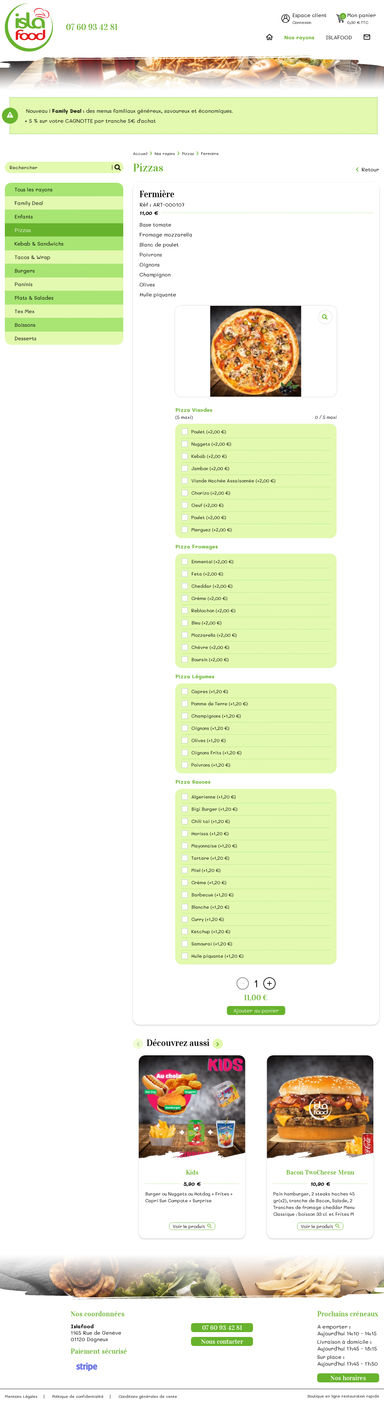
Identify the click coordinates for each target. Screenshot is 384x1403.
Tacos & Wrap (32, 257)
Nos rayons (299, 37)
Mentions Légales (21, 1396)
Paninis (24, 284)
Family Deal (29, 202)
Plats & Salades (34, 297)
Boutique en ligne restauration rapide (343, 1395)
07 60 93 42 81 (91, 27)
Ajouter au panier (256, 1010)
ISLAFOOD (339, 37)
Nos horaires (348, 1378)
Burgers (25, 270)
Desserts (25, 338)
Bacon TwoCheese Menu (320, 1172)
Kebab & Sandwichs (39, 243)
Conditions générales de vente (147, 1396)
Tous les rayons (34, 189)
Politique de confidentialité (78, 1396)
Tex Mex (25, 311)
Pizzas (23, 230)
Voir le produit (189, 1226)
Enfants (24, 216)
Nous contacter (222, 1341)
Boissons (25, 324)
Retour (370, 169)
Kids (192, 1172)
